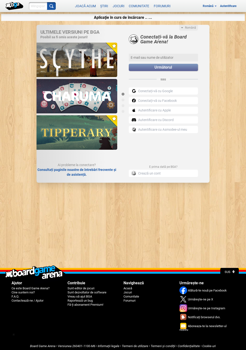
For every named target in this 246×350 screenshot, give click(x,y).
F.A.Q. (15, 295)
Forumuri (162, 5)
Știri (104, 5)
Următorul (163, 66)
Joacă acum (85, 5)
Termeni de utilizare (135, 344)
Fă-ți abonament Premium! (85, 303)
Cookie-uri (209, 344)
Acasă (127, 286)
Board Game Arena (42, 344)
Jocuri (118, 5)
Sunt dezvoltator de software (87, 290)
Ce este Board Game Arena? (30, 286)
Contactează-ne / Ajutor (27, 299)
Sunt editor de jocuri (81, 286)
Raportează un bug (80, 299)
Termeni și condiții (163, 344)
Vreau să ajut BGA (80, 295)
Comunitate (139, 5)
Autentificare (228, 5)
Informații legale (108, 344)
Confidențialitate (189, 344)
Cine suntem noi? (23, 290)
